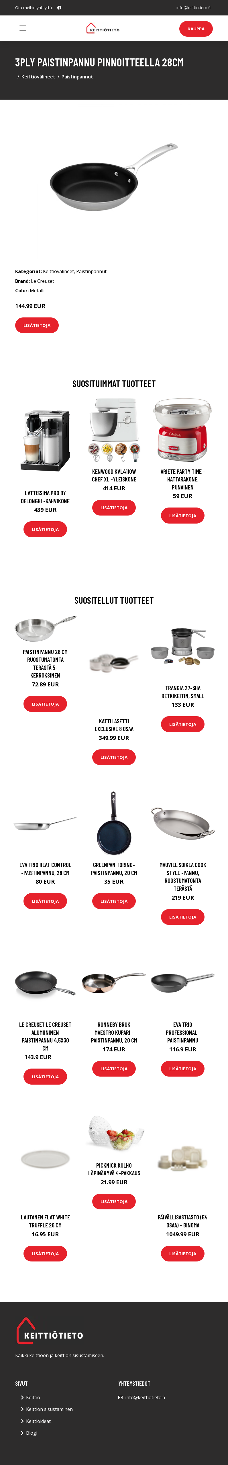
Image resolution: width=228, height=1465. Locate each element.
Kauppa (196, 28)
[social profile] (59, 7)
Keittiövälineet (38, 77)
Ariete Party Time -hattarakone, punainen (183, 479)
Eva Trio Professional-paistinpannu (183, 1032)
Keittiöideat (38, 1421)
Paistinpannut (77, 77)
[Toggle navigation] (23, 28)
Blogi (31, 1433)
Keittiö (33, 1397)
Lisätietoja (36, 325)
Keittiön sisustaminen (49, 1409)
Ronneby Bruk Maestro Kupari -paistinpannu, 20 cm (114, 1032)
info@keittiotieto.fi (193, 7)
